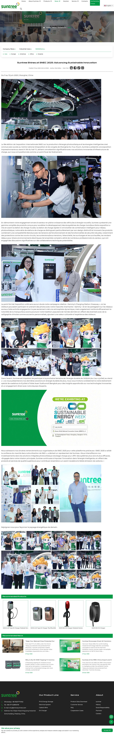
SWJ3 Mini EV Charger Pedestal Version (71, 628)
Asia (69, 28)
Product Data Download (79, 701)
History (98, 704)
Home (48, 28)
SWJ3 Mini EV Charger (98, 628)
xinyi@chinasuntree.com (17, 708)
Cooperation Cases (77, 710)
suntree (98, 701)
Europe (13, 54)
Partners (99, 710)
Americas (23, 54)
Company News (8, 49)
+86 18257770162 (17, 702)
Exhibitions (62, 28)
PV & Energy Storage (46, 701)
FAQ (72, 707)
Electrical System (45, 704)
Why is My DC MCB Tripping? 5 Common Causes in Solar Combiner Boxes (52, 660)
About (99, 695)
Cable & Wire (43, 707)
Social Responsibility (103, 707)
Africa (32, 54)
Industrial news (25, 49)
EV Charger (43, 710)
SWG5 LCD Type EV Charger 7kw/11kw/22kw (44, 628)
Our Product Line (49, 695)
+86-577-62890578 (13, 705)
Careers (98, 713)
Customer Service (77, 704)
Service (75, 695)
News (54, 28)
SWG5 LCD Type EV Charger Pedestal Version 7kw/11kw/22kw (21, 628)
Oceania (40, 54)
